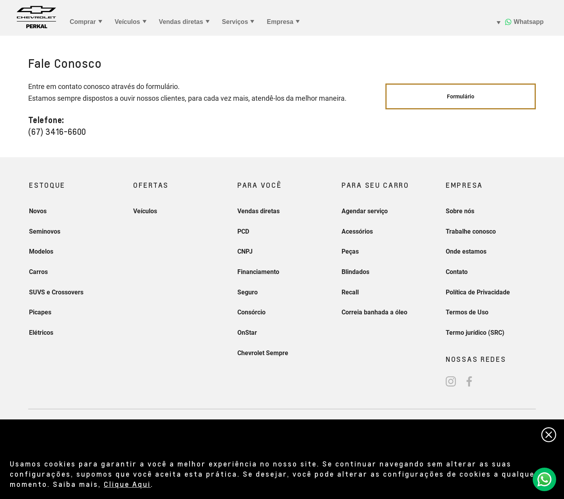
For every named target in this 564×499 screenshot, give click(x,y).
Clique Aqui (127, 483)
